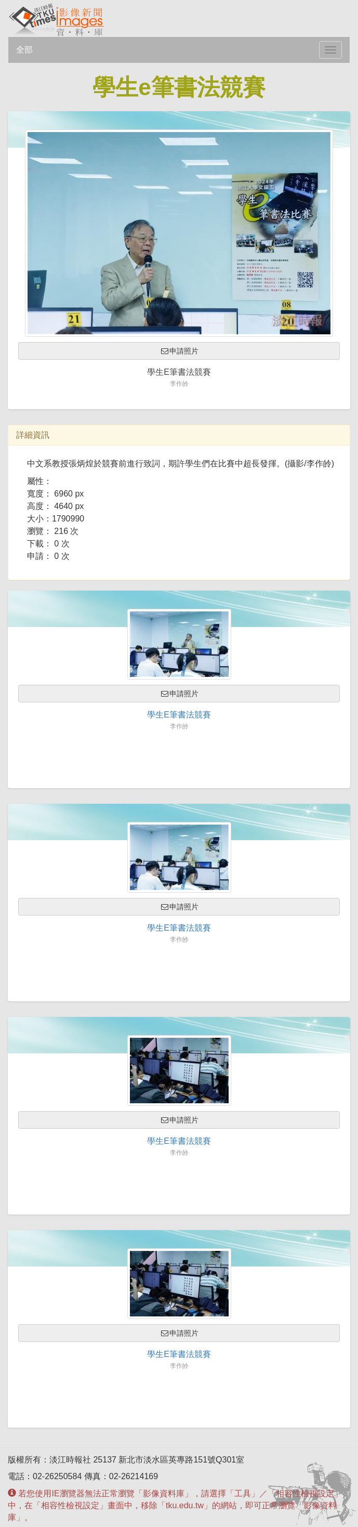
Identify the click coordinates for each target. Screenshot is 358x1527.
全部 (24, 49)
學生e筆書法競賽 (179, 714)
